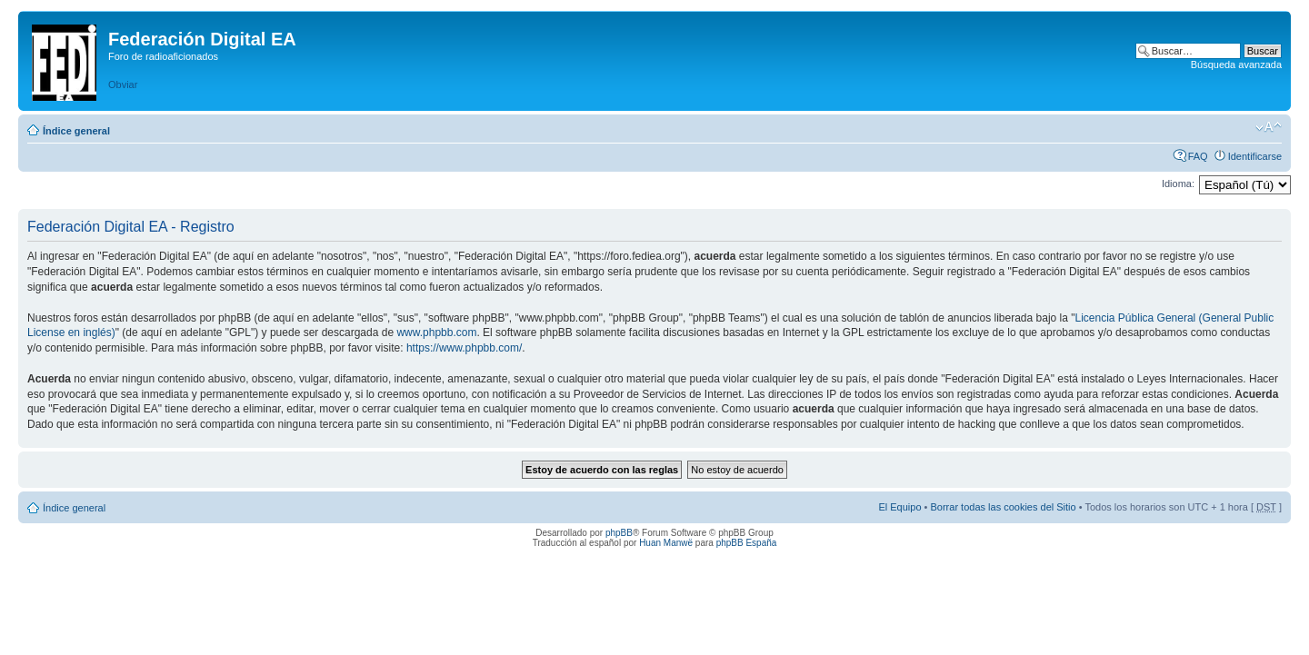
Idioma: (1178, 183)
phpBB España (746, 543)
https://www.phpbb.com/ (464, 348)
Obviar (122, 84)
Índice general (76, 130)
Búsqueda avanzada (1236, 64)
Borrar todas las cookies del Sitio (1002, 506)
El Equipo (899, 506)
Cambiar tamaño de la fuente (1268, 127)
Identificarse (1255, 156)
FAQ (1198, 156)
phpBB (619, 533)
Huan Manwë (666, 543)
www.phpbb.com (436, 332)
